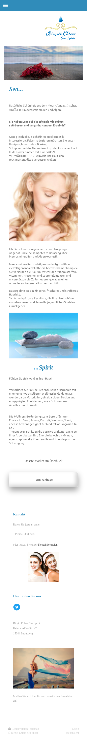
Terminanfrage (43, 479)
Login (75, 728)
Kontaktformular (47, 544)
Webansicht (72, 732)
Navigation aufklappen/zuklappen (43, 5)
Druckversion (18, 728)
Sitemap (34, 728)
